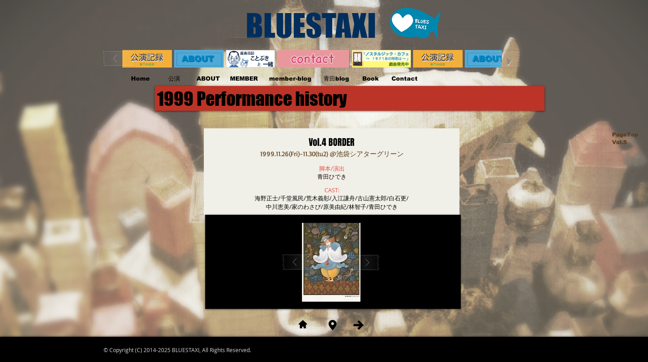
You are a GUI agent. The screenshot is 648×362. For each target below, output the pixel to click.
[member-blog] (290, 79)
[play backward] (119, 59)
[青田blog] (336, 79)
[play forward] (505, 59)
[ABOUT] (208, 79)
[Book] (370, 79)
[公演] (174, 79)
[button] (331, 262)
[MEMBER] (243, 79)
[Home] (140, 79)
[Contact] (404, 79)
